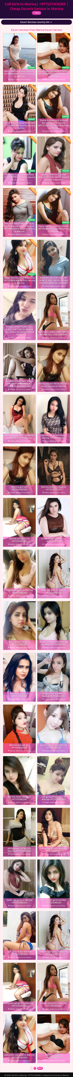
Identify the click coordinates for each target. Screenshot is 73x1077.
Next (40, 1068)
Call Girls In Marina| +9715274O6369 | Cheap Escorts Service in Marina (36, 6)
